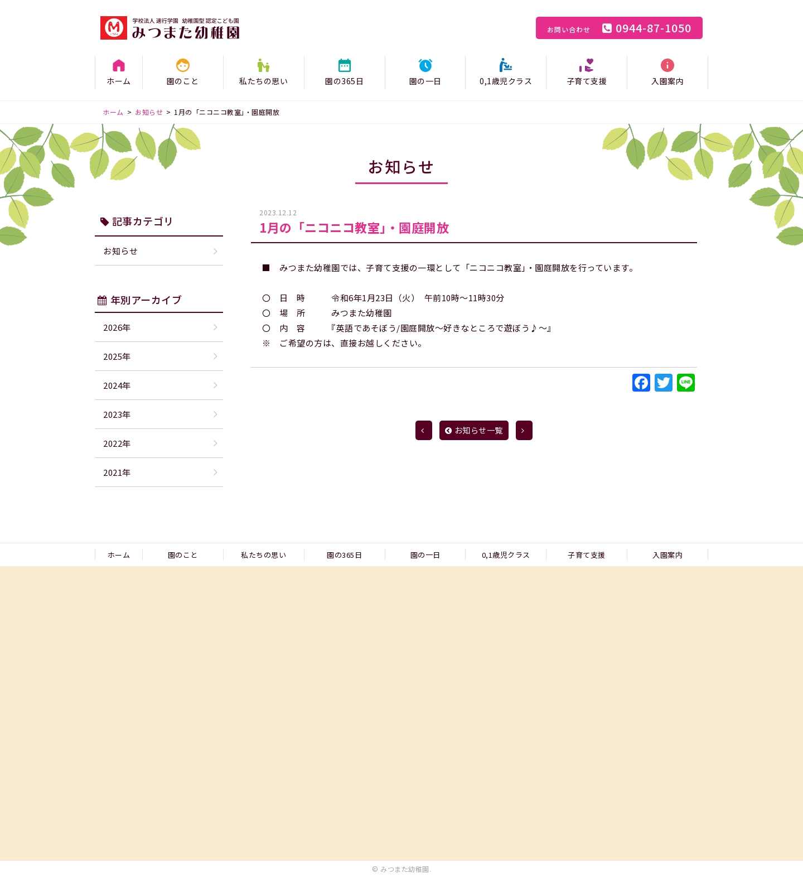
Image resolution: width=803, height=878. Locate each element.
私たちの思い (263, 80)
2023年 (117, 414)
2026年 (117, 327)
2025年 (117, 356)
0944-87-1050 (619, 28)
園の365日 (344, 80)
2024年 (117, 385)
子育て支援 (587, 80)
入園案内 (667, 80)
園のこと (183, 80)
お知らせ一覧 (474, 430)
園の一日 (425, 80)
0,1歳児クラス (506, 80)
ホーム (119, 80)
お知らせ (120, 251)
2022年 (117, 443)
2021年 (117, 472)
